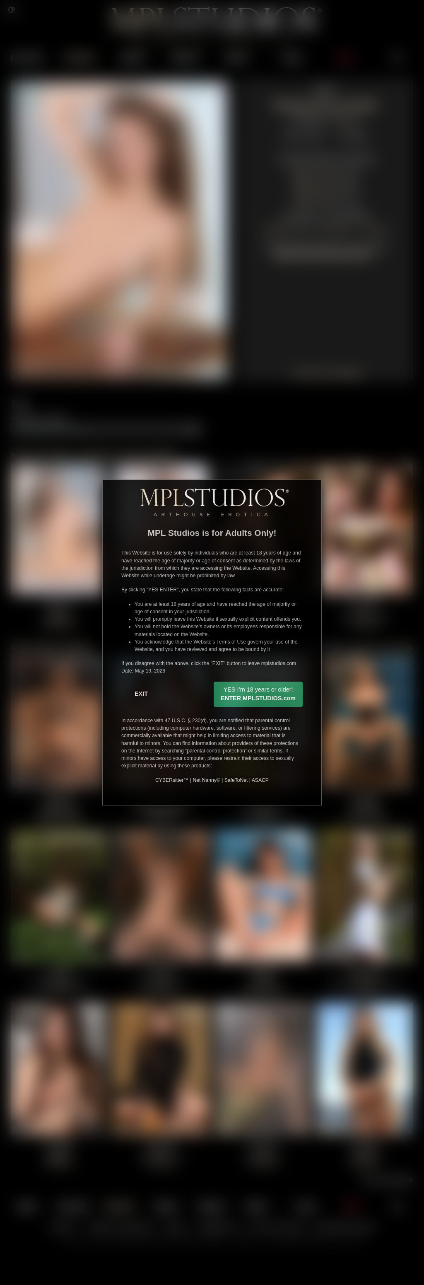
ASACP (260, 780)
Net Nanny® (206, 780)
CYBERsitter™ (171, 780)
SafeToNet (236, 780)
